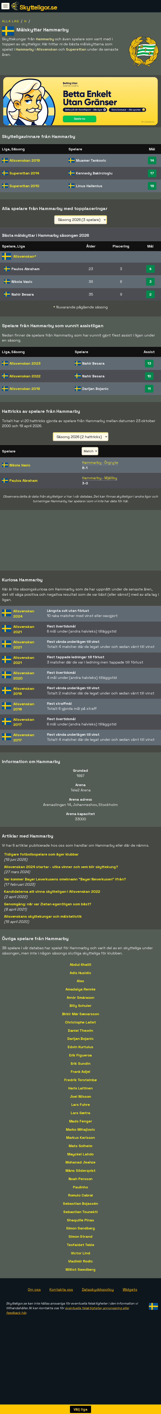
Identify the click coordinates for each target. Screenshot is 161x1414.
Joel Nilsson (80, 1102)
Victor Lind (80, 1258)
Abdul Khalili (80, 970)
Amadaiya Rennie (80, 995)
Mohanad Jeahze (80, 1168)
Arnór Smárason (81, 1003)
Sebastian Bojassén (80, 1209)
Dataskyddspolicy (98, 1295)
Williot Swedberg (80, 1275)
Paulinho (80, 1192)
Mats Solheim (80, 1151)
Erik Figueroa (80, 1060)
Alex (80, 986)
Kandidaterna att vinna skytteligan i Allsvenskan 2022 (52, 897)
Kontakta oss (61, 1295)
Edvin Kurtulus (80, 1052)
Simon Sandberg (80, 1234)
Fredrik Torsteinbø (80, 1085)
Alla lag (10, 21)
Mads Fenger (80, 1126)
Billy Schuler (80, 1011)
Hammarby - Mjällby (99, 478)
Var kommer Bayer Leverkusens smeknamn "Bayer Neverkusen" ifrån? (65, 884)
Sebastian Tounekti (80, 1217)
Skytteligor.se (38, 7)
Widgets (130, 1295)
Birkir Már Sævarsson (80, 1019)
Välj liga (80, 1409)
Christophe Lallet (80, 1027)
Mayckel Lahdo (80, 1159)
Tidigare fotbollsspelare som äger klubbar (41, 860)
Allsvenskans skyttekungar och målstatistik (43, 922)
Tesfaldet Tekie (81, 1250)
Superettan (24, 173)
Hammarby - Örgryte (100, 462)
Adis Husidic (80, 978)
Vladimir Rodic (80, 1267)
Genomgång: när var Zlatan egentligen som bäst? (47, 909)
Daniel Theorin (80, 1036)
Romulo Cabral (80, 1201)
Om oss (34, 1295)
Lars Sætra (80, 1118)
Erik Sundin (80, 1069)
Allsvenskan (24, 160)
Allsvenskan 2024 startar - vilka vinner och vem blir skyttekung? (61, 872)
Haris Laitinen (80, 1093)
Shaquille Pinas (80, 1225)
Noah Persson (81, 1184)
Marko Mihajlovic (80, 1135)
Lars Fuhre (80, 1110)
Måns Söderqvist (80, 1176)
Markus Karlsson (80, 1143)
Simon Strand (80, 1242)
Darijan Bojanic (80, 1044)
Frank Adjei (80, 1077)
